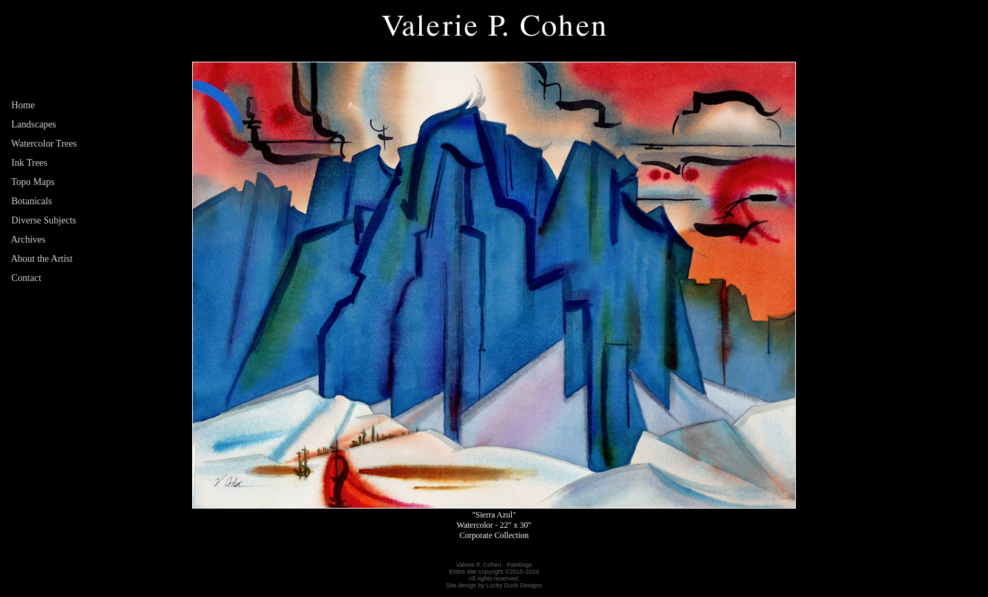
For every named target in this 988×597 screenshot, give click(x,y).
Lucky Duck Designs (514, 585)
